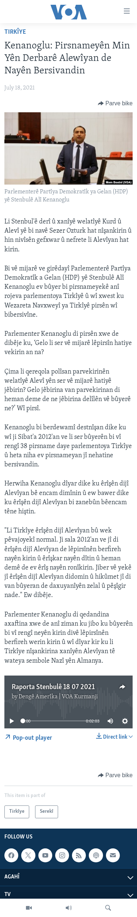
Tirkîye (15, 32)
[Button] (115, 103)
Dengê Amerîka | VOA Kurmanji (58, 697)
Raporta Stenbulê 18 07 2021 (53, 687)
